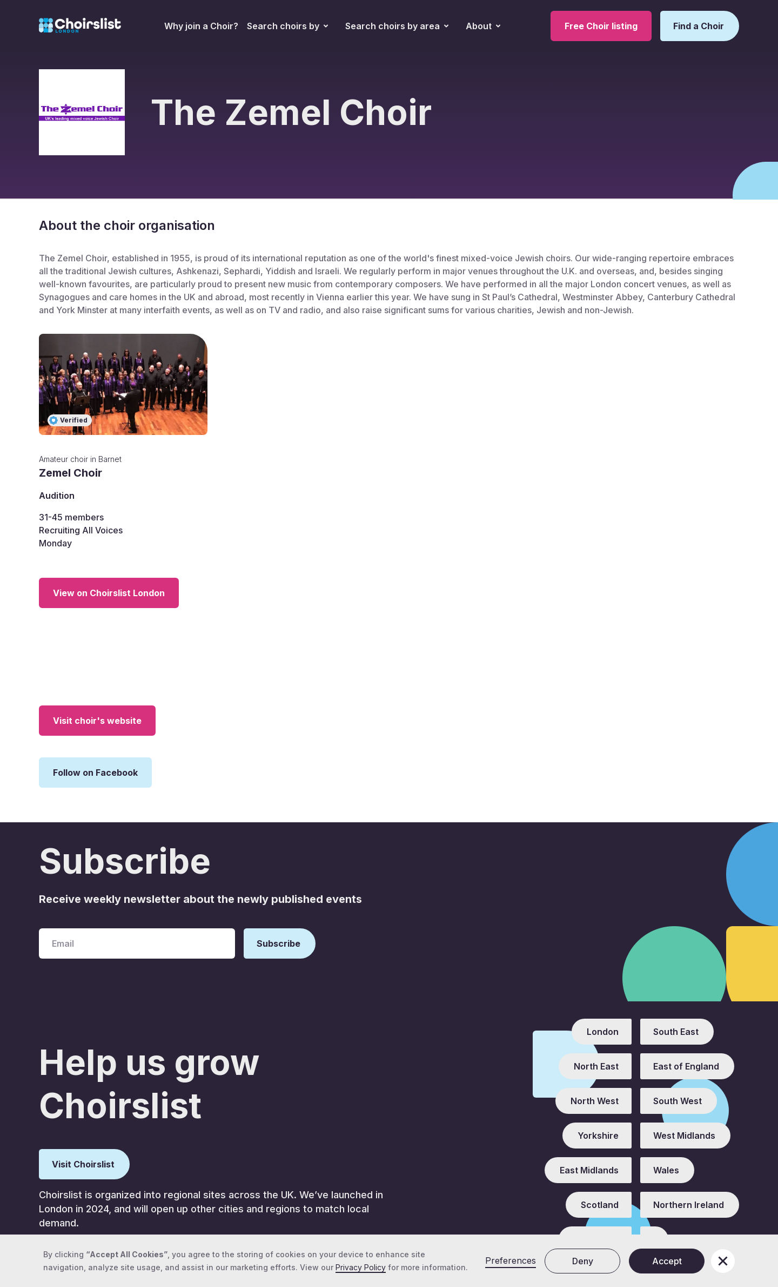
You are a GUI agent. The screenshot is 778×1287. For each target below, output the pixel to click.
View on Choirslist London (109, 593)
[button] (287, 25)
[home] (80, 26)
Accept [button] (667, 1261)
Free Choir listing (601, 26)
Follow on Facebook (95, 772)
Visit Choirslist (83, 1164)
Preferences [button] (510, 1260)
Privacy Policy (361, 1267)
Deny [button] (582, 1261)
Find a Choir (698, 26)
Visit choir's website (97, 720)
